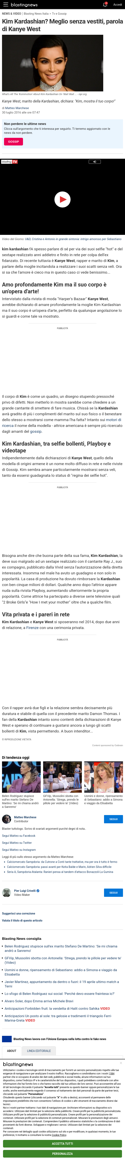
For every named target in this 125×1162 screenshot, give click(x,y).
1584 (112, 1073)
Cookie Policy (59, 1135)
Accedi (117, 4)
